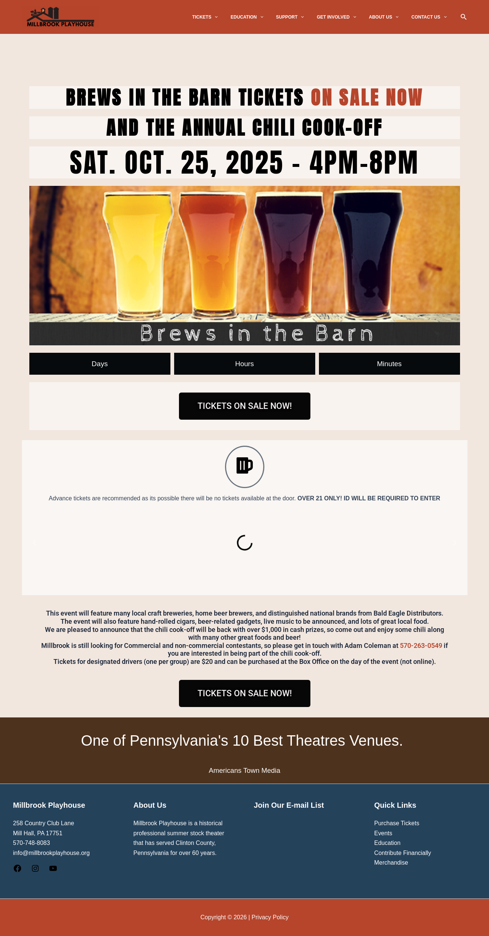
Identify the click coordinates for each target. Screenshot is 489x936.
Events (383, 833)
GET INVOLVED (346, 17)
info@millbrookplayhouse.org (51, 853)
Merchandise (391, 862)
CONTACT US (431, 17)
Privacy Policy (270, 917)
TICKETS (226, 17)
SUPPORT (304, 17)
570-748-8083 (31, 843)
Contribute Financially (402, 853)
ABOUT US (389, 17)
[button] (236, 17)
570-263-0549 (421, 645)
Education (387, 843)
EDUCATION (264, 17)
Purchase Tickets (397, 823)
